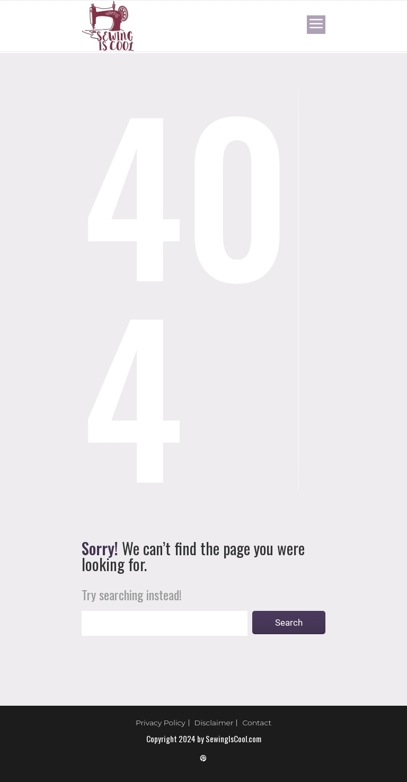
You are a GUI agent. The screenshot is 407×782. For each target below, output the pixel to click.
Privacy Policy (160, 722)
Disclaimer (214, 722)
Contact (256, 722)
